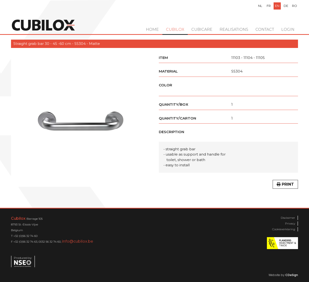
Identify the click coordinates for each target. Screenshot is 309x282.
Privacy (290, 223)
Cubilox (175, 29)
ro (294, 6)
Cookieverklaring (283, 229)
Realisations (234, 29)
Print (285, 184)
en (277, 6)
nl (260, 6)
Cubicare (201, 29)
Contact (264, 29)
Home (152, 29)
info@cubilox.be (77, 241)
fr (269, 6)
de (286, 6)
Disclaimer (288, 217)
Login (287, 29)
